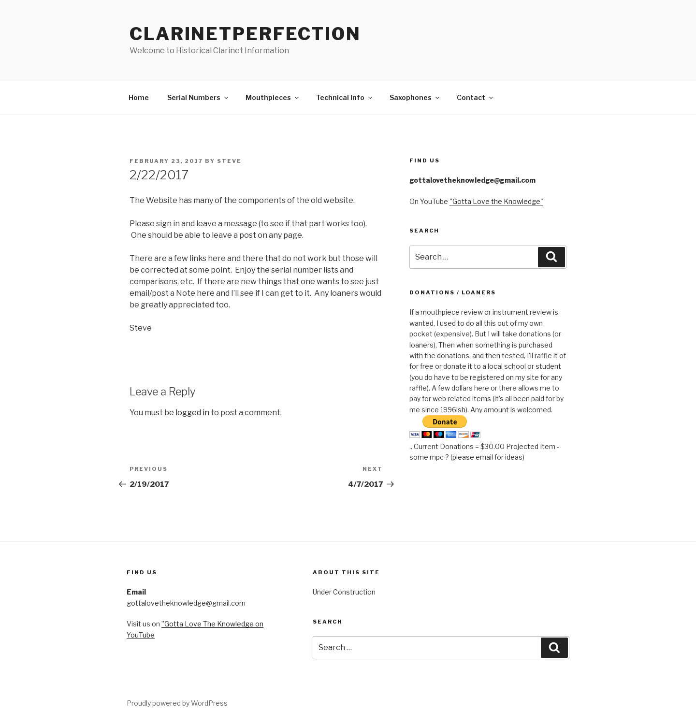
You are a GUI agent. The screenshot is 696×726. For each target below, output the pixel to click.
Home (139, 97)
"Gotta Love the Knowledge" (496, 201)
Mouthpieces (273, 97)
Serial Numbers (198, 97)
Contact (475, 97)
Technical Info (345, 97)
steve (229, 161)
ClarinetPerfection (245, 33)
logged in (192, 412)
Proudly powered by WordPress (177, 703)
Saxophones (415, 97)
